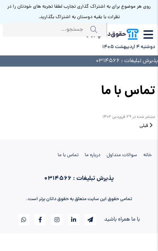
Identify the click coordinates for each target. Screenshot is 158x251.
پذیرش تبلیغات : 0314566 (127, 61)
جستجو (95, 29)
